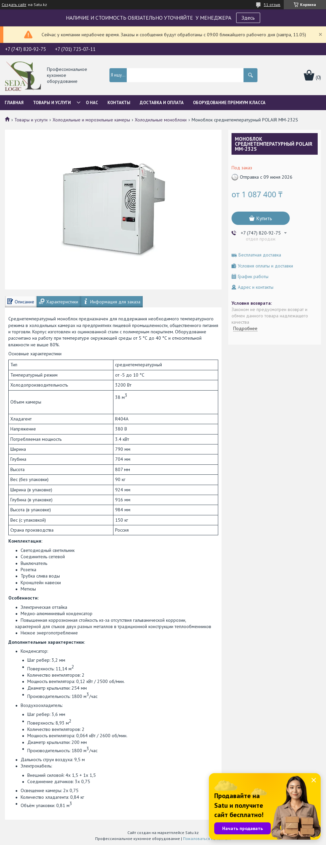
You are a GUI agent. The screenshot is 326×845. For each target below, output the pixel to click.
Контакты (118, 102)
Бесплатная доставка (260, 255)
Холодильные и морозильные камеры (91, 120)
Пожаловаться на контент (207, 838)
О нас (92, 102)
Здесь (248, 17)
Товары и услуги (52, 102)
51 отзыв (272, 4)
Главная (14, 102)
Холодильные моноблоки (161, 120)
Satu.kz (192, 832)
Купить (264, 218)
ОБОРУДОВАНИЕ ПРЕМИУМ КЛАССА (229, 102)
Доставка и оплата (162, 102)
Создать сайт (14, 4)
